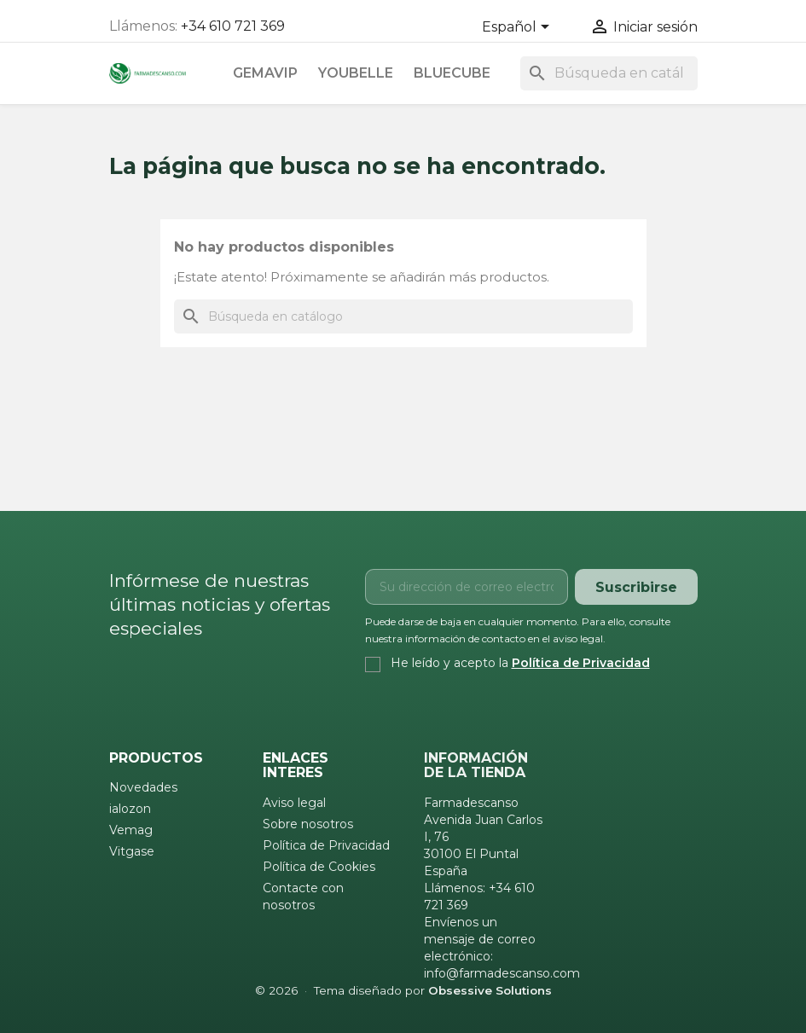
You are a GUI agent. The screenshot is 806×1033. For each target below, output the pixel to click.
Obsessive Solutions (490, 990)
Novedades (143, 787)
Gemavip (265, 73)
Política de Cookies (319, 866)
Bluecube (452, 73)
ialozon (130, 808)
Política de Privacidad (581, 662)
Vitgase (131, 851)
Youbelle (355, 73)
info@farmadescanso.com (502, 973)
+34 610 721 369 (233, 26)
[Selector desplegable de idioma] (518, 28)
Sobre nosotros (308, 824)
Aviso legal (294, 802)
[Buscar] (609, 73)
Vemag (131, 830)
